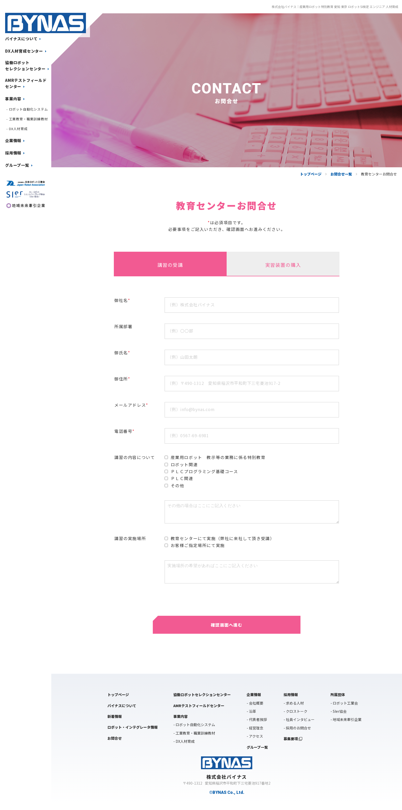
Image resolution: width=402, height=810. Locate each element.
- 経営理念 (255, 734)
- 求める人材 (294, 709)
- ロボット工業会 (344, 709)
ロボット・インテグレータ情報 (132, 734)
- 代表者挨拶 (257, 726)
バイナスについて (24, 39)
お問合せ (114, 744)
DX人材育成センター (26, 51)
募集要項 (293, 745)
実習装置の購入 (283, 268)
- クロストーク (295, 717)
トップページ (310, 174)
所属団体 (337, 701)
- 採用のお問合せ (297, 734)
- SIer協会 (338, 717)
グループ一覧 (19, 165)
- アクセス (255, 743)
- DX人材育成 (16, 128)
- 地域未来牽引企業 (345, 726)
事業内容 (15, 99)
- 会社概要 (255, 709)
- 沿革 (251, 717)
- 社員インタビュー (299, 726)
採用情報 (15, 153)
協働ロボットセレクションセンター (28, 66)
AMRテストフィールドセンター (26, 83)
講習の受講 (170, 268)
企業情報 (15, 140)
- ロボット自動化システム (27, 109)
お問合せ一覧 (341, 174)
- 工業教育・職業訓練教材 (27, 118)
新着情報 (114, 723)
